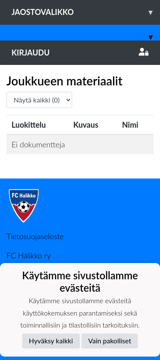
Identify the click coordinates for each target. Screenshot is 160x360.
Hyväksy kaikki (51, 341)
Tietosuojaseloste (35, 236)
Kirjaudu (80, 52)
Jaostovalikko (86, 12)
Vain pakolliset (109, 341)
